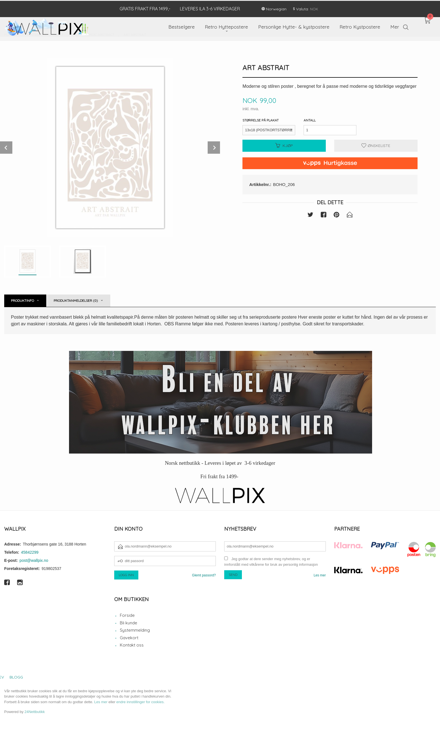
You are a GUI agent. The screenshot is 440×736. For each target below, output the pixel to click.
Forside (127, 615)
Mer (394, 26)
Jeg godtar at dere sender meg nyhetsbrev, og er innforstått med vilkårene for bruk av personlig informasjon (271, 562)
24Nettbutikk (34, 712)
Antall (310, 120)
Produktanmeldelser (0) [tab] (76, 300)
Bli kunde (128, 622)
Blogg (16, 677)
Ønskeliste (375, 145)
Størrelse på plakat (260, 120)
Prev (6, 147)
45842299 (29, 552)
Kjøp (284, 145)
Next (214, 147)
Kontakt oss (132, 645)
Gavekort (129, 637)
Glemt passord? (204, 575)
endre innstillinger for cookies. (140, 702)
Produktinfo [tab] (22, 300)
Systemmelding (135, 630)
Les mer (320, 575)
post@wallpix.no (34, 560)
